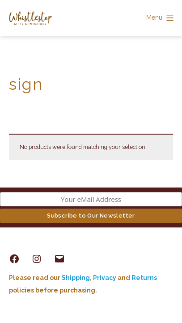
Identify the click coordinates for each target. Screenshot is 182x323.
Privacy (104, 277)
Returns (144, 277)
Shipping (76, 277)
